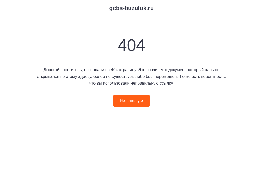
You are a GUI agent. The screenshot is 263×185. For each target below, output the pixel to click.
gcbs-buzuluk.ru (131, 8)
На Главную (131, 100)
